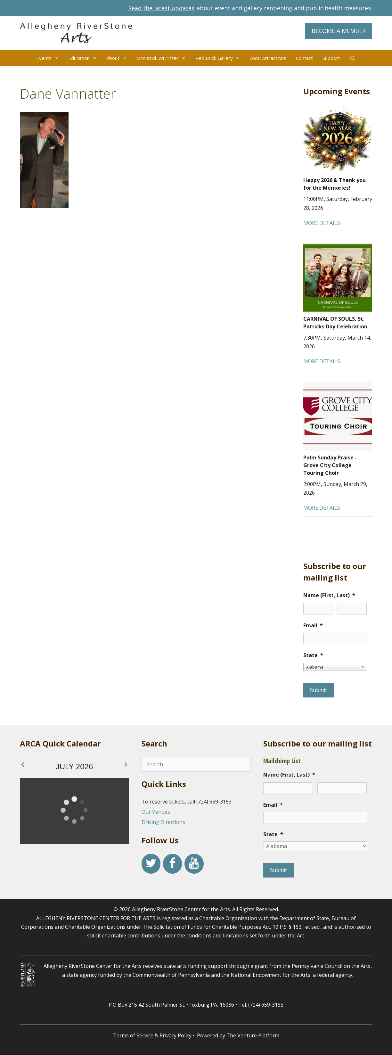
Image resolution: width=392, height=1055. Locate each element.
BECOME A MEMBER (339, 31)
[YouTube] (193, 863)
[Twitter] (151, 863)
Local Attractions (267, 58)
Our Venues (156, 811)
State (313, 655)
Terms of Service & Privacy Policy (152, 1035)
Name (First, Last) (329, 595)
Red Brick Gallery (220, 58)
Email (313, 625)
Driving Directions (163, 822)
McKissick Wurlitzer (163, 58)
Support (331, 58)
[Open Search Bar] (353, 58)
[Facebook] (172, 863)
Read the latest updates (161, 8)
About (118, 58)
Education (85, 58)
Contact (304, 58)
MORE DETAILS (321, 223)
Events (49, 58)
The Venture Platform (252, 1035)
